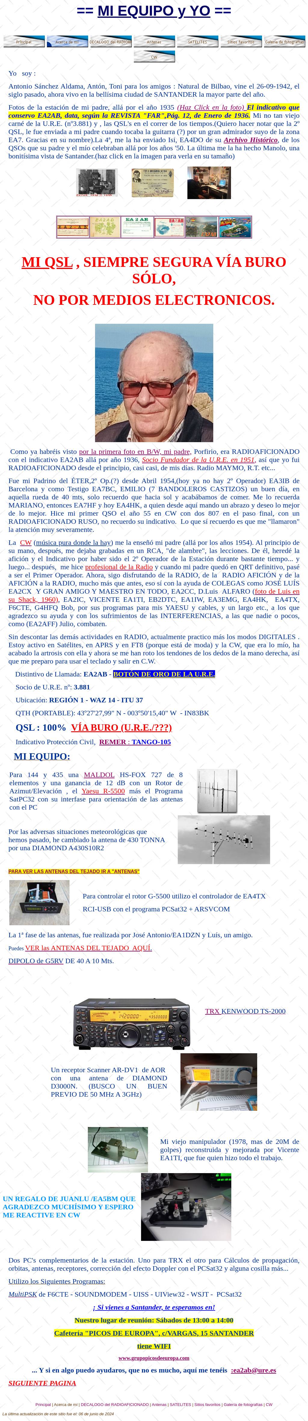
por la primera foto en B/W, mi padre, (135, 451)
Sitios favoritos (207, 1404)
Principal (43, 1404)
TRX (213, 1011)
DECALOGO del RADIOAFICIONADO (115, 1404)
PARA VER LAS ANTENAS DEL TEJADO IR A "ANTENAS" (74, 871)
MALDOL (99, 775)
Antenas (159, 1404)
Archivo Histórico (251, 140)
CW (269, 1404)
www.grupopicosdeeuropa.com (154, 1358)
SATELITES (180, 1404)
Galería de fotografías (243, 1404)
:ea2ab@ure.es (253, 1370)
